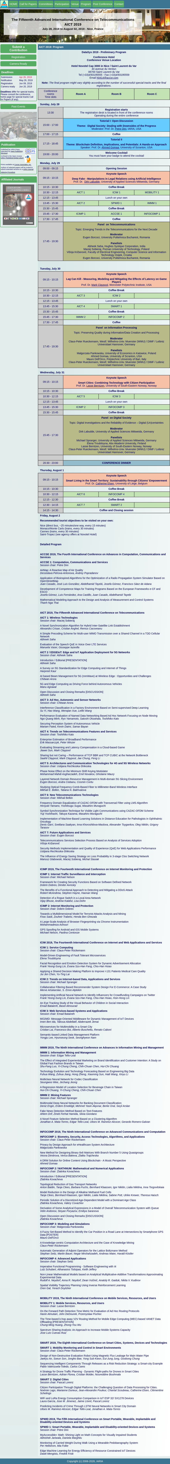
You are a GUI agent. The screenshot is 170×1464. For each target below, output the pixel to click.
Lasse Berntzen (95, 385)
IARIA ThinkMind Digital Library (12, 158)
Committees (46, 4)
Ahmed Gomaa (110, 147)
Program (86, 4)
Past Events (18, 106)
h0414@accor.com (107, 77)
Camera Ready (18, 63)
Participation (62, 4)
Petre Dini (120, 128)
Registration (18, 57)
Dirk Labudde (92, 181)
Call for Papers (28, 4)
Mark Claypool (100, 284)
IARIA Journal (28, 169)
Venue (75, 4)
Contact (118, 4)
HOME (13, 4)
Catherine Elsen (105, 483)
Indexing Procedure (8, 172)
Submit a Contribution (18, 48)
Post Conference (102, 4)
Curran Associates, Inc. (23, 164)
